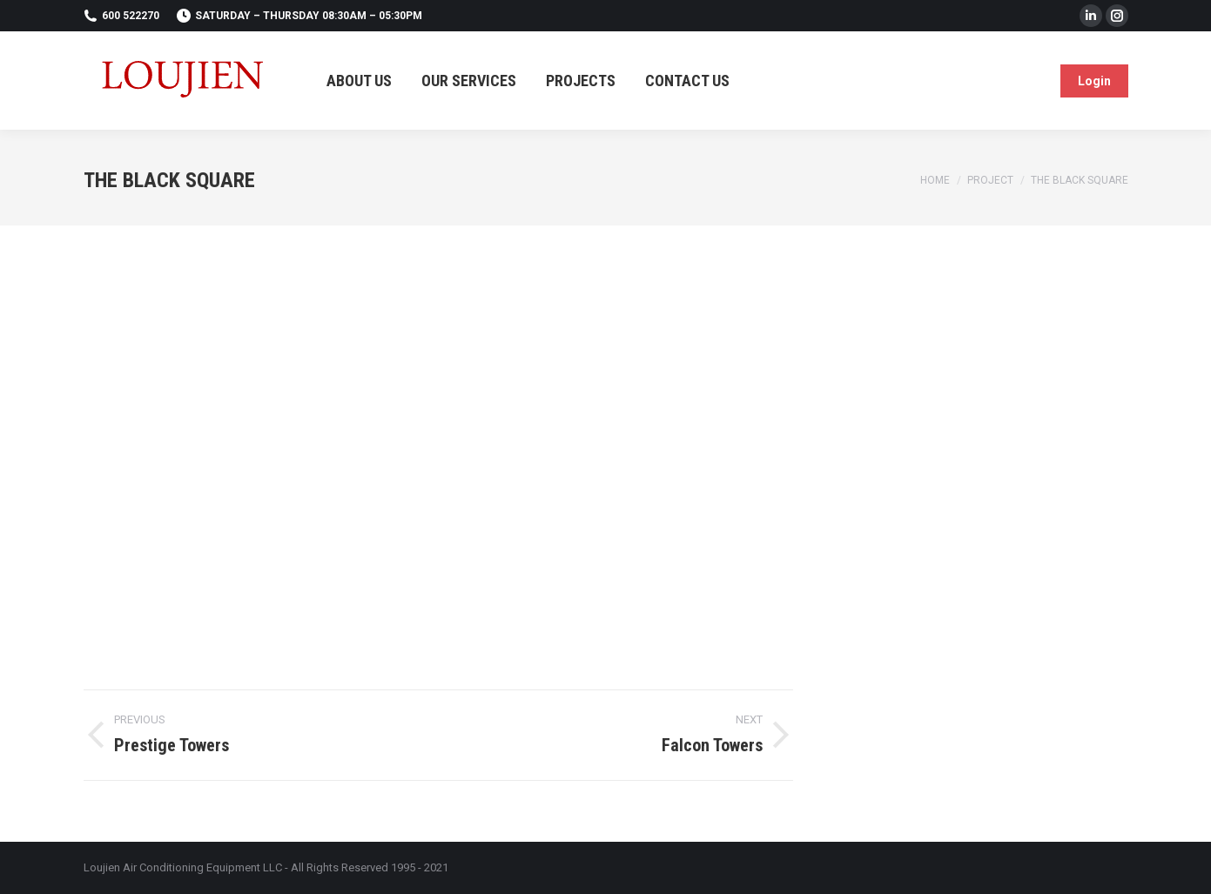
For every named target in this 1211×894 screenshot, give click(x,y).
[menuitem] (359, 80)
